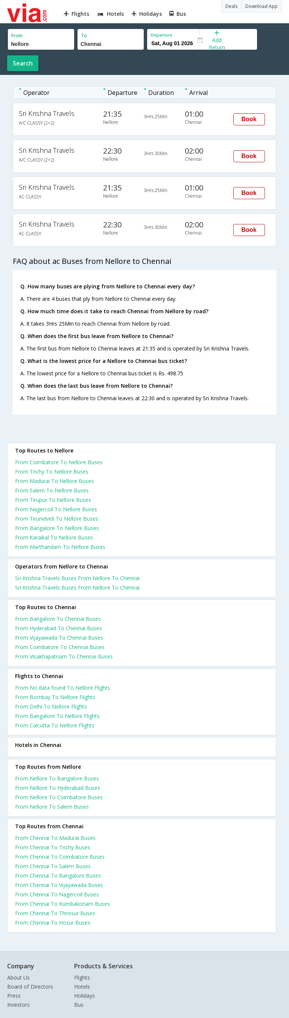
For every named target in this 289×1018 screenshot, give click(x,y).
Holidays (84, 995)
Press (14, 995)
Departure (161, 35)
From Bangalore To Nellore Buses (57, 528)
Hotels (82, 986)
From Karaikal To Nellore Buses (54, 537)
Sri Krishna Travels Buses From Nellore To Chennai (77, 578)
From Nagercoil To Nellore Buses (56, 509)
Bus (79, 1004)
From (17, 35)
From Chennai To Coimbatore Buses (60, 856)
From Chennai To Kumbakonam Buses (62, 903)
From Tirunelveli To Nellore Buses (56, 518)
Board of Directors (30, 986)
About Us (18, 977)
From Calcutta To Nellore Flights (54, 725)
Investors (18, 1004)
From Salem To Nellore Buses (52, 490)
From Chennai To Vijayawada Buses (59, 884)
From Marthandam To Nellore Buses (60, 546)
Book (249, 119)
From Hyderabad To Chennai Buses (58, 628)
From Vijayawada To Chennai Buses (59, 637)
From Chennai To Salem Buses (53, 866)
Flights (82, 977)
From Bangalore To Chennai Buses (58, 618)
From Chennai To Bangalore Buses (58, 875)
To (84, 35)
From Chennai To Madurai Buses (55, 837)
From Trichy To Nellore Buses (51, 471)
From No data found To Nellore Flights (62, 687)
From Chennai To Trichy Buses (52, 847)
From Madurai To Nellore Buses (54, 481)
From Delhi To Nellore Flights (51, 706)
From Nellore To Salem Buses (52, 806)
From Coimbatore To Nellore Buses (59, 462)
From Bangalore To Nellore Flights (57, 715)
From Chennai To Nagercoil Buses (57, 894)
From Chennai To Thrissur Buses (55, 913)
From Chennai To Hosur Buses (52, 922)
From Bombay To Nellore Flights (55, 697)
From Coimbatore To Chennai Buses (60, 647)
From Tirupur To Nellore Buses (53, 499)
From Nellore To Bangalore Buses (57, 778)
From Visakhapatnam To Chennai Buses (64, 656)
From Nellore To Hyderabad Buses (57, 787)
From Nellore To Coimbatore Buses (59, 797)
